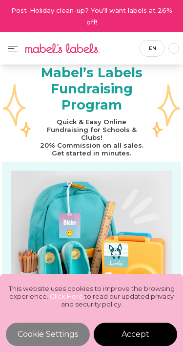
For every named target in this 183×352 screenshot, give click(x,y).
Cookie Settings (48, 334)
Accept (135, 334)
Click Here (66, 296)
